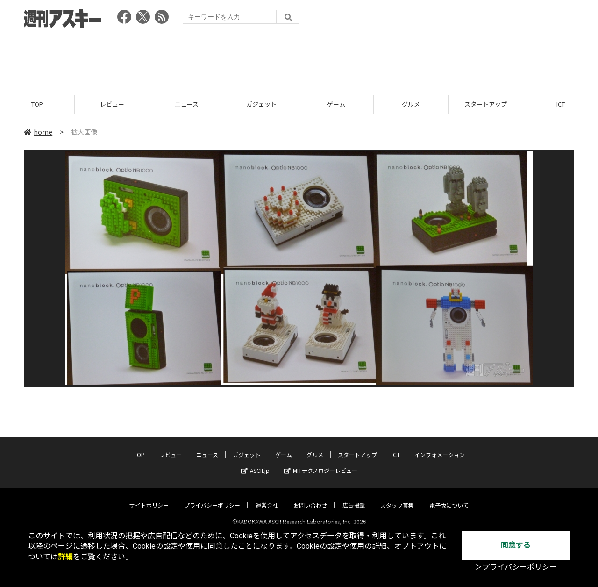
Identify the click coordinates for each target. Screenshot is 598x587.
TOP (37, 104)
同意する (516, 545)
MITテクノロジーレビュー (320, 462)
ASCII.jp (255, 462)
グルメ (411, 104)
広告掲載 (353, 497)
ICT (560, 104)
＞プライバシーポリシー (516, 567)
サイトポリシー (149, 497)
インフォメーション (439, 447)
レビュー (112, 104)
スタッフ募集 (397, 497)
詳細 (65, 556)
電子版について (449, 497)
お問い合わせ (310, 497)
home (38, 131)
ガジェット (261, 104)
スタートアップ (485, 104)
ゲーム (336, 104)
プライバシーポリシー (212, 497)
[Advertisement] (299, 58)
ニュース (187, 104)
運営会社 (267, 497)
